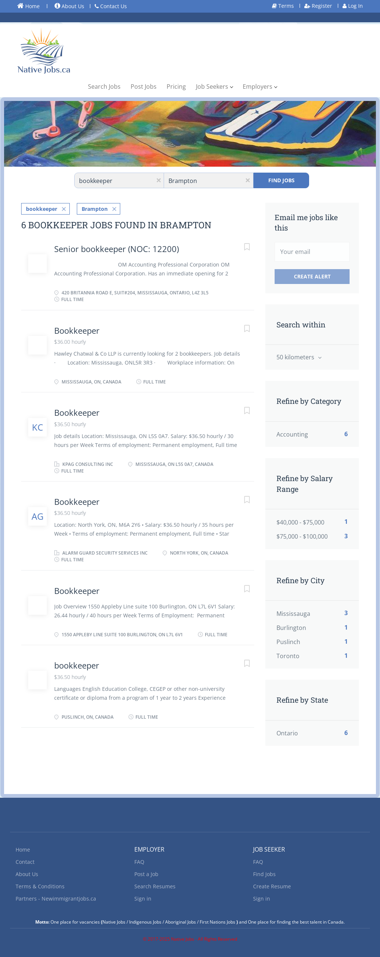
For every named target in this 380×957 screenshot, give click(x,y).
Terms (283, 5)
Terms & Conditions (40, 886)
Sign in (142, 898)
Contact (25, 861)
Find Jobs (281, 180)
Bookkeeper (76, 330)
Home (28, 6)
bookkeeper (41, 208)
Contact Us (111, 6)
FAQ (139, 861)
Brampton (95, 208)
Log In (353, 5)
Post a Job (146, 874)
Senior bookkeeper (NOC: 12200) (116, 248)
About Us (69, 6)
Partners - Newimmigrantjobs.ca (56, 898)
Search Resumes (155, 886)
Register (318, 5)
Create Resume (272, 886)
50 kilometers (296, 357)
